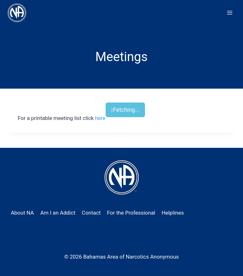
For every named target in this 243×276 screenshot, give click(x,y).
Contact (91, 213)
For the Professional (131, 213)
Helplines (173, 213)
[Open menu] (229, 12)
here (100, 118)
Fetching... (125, 109)
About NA (22, 213)
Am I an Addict (57, 213)
